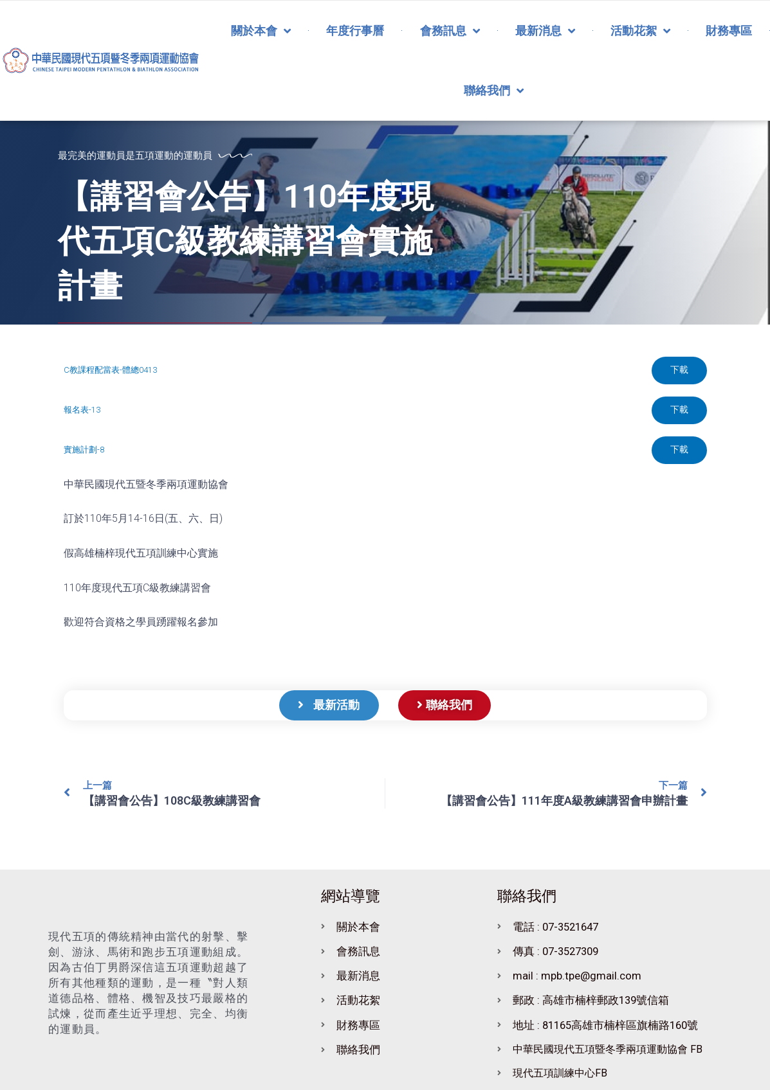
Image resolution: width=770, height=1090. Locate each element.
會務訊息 (450, 31)
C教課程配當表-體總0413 (110, 370)
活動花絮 (640, 31)
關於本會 (261, 31)
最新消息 (545, 31)
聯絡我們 (494, 90)
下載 (679, 371)
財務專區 (729, 30)
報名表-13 (82, 411)
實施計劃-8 (84, 451)
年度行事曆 (355, 30)
